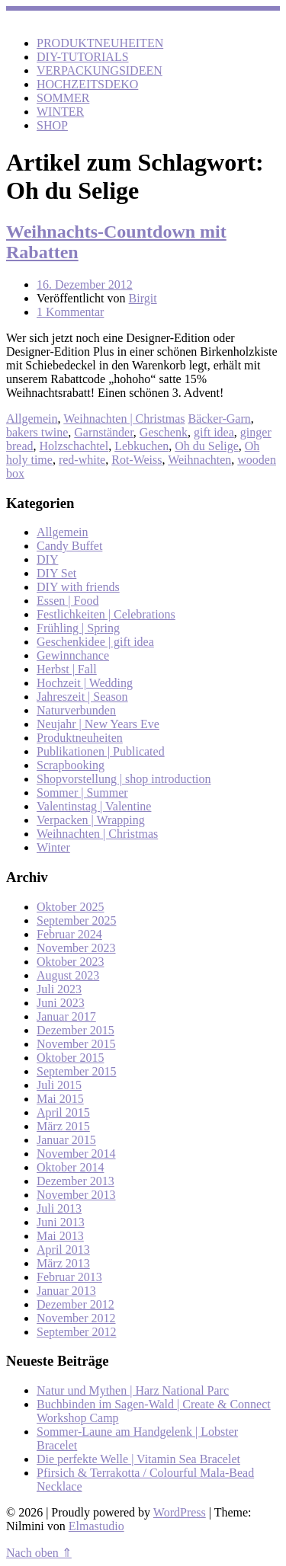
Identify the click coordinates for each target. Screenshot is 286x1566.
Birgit (143, 298)
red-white (82, 459)
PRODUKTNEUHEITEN (100, 43)
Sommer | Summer (82, 792)
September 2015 (76, 1071)
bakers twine (37, 432)
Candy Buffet (69, 545)
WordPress (179, 1512)
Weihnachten (199, 459)
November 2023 (76, 947)
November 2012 (76, 1318)
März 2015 (63, 1126)
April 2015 (63, 1112)
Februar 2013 (69, 1276)
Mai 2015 (60, 1098)
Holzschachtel (74, 445)
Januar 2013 (66, 1290)
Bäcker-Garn (219, 418)
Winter (53, 847)
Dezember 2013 (75, 1180)
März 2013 (63, 1263)
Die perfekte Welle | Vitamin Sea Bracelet (138, 1459)
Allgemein (32, 418)
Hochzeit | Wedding (85, 682)
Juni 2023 (61, 1002)
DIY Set (56, 573)
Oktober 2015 (70, 1057)
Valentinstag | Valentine (94, 806)
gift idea (214, 432)
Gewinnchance (73, 655)
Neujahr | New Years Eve (98, 723)
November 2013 (76, 1194)
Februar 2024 (69, 934)
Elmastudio (96, 1526)
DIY (47, 559)
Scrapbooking (70, 765)
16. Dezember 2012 (85, 284)
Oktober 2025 (70, 906)
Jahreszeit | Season (82, 696)
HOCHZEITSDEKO (87, 84)
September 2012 (76, 1331)
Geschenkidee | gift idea (95, 641)
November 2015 (76, 1043)
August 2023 (68, 975)
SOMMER (63, 97)
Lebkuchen (141, 445)
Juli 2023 (59, 989)
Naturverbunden (76, 710)
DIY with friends (78, 586)
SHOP (52, 125)
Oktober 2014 (70, 1167)
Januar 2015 (66, 1139)
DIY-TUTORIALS (83, 56)
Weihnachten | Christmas (124, 418)
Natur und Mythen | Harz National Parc (133, 1390)
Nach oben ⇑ (39, 1552)
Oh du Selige (207, 445)
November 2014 (76, 1153)
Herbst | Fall (67, 669)
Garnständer (103, 432)
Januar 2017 (66, 1016)
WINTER (60, 111)
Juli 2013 (59, 1208)
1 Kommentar (70, 311)
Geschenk (164, 432)
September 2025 (76, 920)
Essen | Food (67, 600)
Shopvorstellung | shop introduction (124, 778)
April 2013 (63, 1249)
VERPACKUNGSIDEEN (99, 70)
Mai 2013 (60, 1235)
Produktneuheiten (80, 737)
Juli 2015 (59, 1085)
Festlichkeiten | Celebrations (106, 614)
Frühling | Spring (78, 628)
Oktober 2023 (70, 961)
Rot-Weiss (136, 459)
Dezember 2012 (75, 1304)
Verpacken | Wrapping (91, 819)
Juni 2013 (61, 1222)
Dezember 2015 (75, 1030)
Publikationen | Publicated (101, 751)
